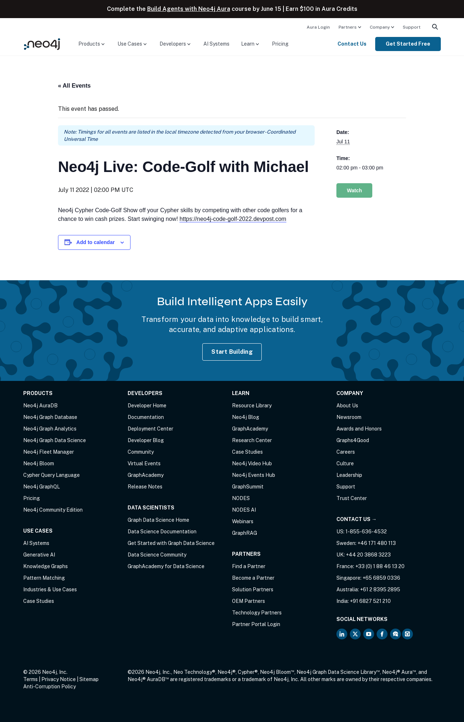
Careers (345, 452)
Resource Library (252, 405)
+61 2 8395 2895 (380, 589)
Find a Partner (248, 566)
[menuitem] (318, 26)
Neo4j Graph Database (50, 417)
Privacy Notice (58, 679)
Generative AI (39, 555)
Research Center (252, 440)
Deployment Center (150, 429)
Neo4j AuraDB (40, 405)
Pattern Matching (44, 578)
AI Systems (216, 44)
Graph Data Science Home (158, 520)
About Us (347, 405)
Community (141, 452)
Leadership (349, 475)
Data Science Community (157, 555)
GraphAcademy (145, 475)
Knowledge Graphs (45, 566)
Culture (345, 463)
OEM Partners (248, 601)
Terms (30, 679)
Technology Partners (257, 613)
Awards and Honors (359, 429)
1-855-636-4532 (366, 531)
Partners (348, 27)
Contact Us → (356, 519)
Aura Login (318, 27)
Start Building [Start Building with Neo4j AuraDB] (232, 351)
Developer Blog (146, 440)
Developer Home (147, 405)
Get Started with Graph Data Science (171, 543)
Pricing (280, 44)
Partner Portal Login (256, 624)
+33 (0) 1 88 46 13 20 (380, 566)
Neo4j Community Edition (53, 510)
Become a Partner (253, 578)
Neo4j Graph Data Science (54, 440)
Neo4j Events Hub (253, 475)
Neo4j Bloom (38, 463)
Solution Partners (252, 589)
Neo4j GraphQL (41, 487)
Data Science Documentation (162, 531)
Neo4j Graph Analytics (49, 429)
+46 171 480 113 (376, 543)
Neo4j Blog (245, 417)
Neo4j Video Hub (252, 463)
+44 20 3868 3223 (368, 555)
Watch (354, 190)
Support (411, 27)
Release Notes (145, 487)
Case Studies (38, 601)
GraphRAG (244, 533)
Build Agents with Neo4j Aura (188, 8)
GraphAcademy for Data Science (166, 566)
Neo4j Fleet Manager (48, 452)
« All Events (74, 86)
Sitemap (89, 679)
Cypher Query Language (51, 475)
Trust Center (351, 498)
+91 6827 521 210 (370, 601)
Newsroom (348, 417)
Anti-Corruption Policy (49, 686)
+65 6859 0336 (381, 578)
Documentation (146, 417)
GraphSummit (248, 487)
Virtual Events (144, 463)
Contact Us (351, 44)
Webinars (242, 521)
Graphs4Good (352, 440)
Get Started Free (408, 44)
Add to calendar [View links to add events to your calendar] (95, 242)
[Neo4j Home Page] (42, 43)
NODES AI (244, 510)
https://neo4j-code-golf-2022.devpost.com (232, 219)
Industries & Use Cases (50, 589)
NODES (241, 498)
